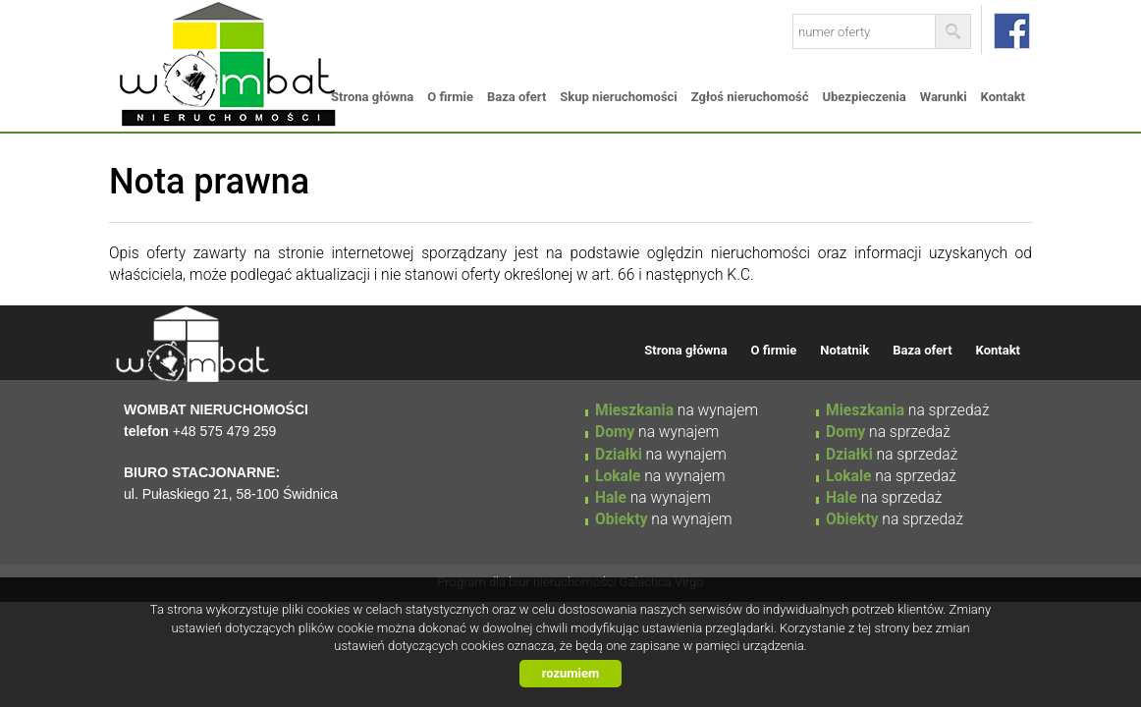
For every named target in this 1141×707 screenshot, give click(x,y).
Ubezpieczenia (863, 96)
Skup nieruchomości (618, 96)
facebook (1012, 31)
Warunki (943, 96)
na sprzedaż (908, 410)
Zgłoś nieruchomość (750, 96)
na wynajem (676, 410)
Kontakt (1003, 96)
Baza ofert (516, 96)
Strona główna (372, 96)
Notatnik (844, 350)
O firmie (450, 96)
